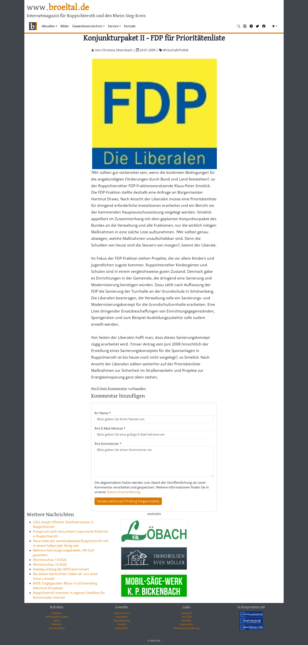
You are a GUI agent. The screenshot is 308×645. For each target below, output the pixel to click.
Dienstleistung (121, 620)
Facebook (186, 613)
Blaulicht (57, 624)
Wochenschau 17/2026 (50, 560)
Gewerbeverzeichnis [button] (87, 26)
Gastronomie (121, 613)
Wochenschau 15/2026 (50, 564)
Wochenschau (57, 628)
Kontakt (130, 26)
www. (58, 7)
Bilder (64, 26)
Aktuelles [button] (48, 26)
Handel (121, 624)
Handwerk (122, 616)
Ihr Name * (102, 413)
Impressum (186, 624)
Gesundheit (121, 628)
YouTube (186, 616)
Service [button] (113, 26)
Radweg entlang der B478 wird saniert (61, 569)
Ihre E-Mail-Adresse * (110, 428)
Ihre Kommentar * (108, 444)
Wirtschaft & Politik (57, 616)
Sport (57, 620)
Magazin (57, 613)
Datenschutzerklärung (123, 492)
